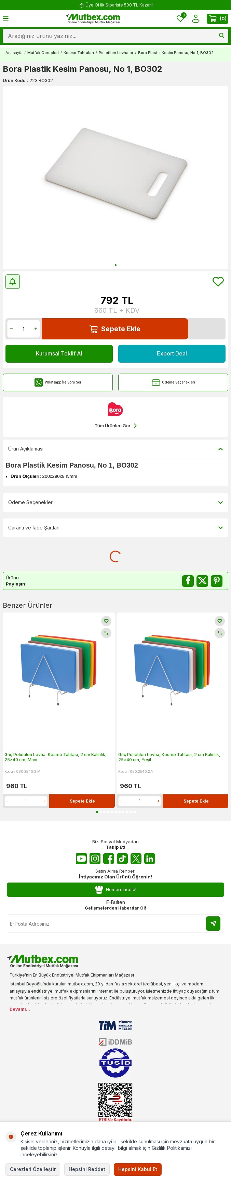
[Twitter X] (136, 858)
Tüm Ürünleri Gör (116, 425)
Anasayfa (14, 52)
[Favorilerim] (180, 18)
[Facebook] (108, 858)
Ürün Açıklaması (115, 449)
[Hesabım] (195, 18)
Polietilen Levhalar (116, 52)
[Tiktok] (122, 858)
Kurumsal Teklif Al (59, 353)
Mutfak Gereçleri (43, 52)
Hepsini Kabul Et (137, 1169)
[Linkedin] (149, 858)
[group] (115, 177)
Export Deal (172, 353)
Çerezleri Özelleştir (33, 1169)
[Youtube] (81, 858)
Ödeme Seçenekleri (173, 382)
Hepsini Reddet (87, 1169)
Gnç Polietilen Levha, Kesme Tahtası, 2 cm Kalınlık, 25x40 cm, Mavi (55, 757)
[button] (116, 265)
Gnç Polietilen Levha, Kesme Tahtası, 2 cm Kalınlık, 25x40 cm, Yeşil (169, 757)
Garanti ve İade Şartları (115, 528)
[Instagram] (95, 858)
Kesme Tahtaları (79, 52)
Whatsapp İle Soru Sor (58, 382)
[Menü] (6, 18)
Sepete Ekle (114, 329)
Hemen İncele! (115, 890)
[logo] (92, 19)
